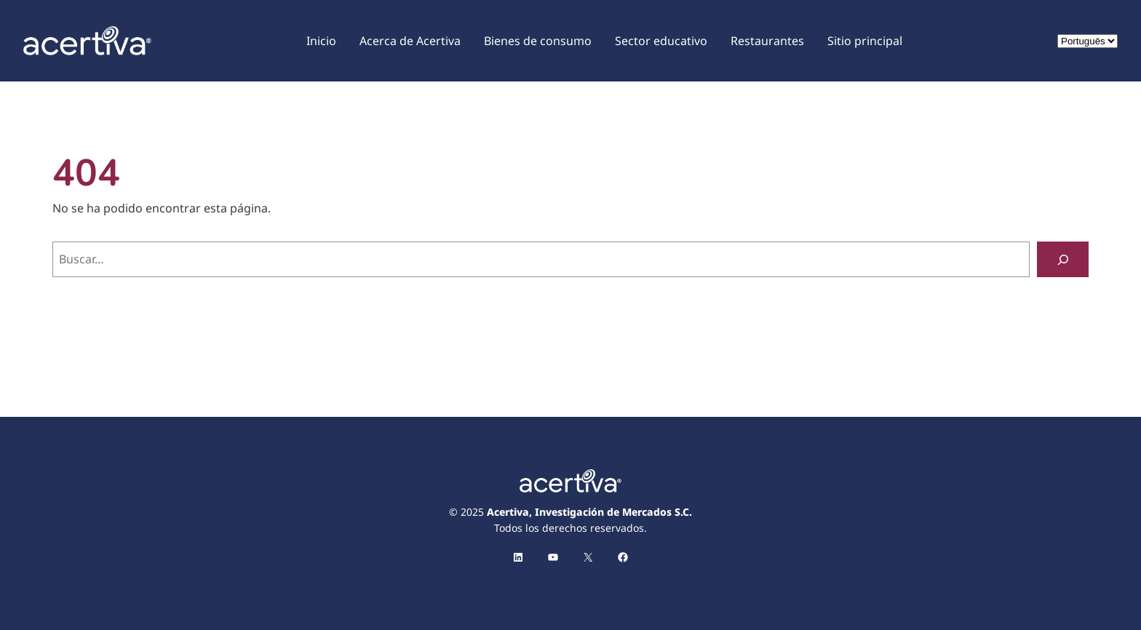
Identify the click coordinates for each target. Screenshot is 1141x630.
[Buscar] (1063, 259)
